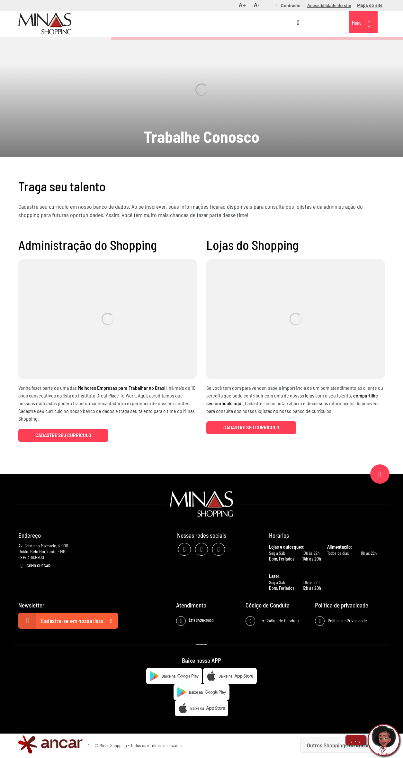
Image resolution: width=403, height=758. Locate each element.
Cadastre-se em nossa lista (68, 621)
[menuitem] (242, 5)
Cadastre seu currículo (63, 435)
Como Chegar (34, 566)
